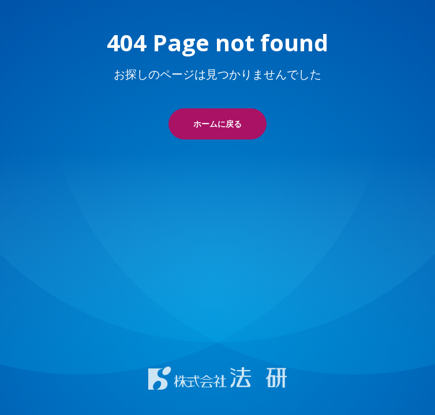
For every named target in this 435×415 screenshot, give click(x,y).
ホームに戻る (217, 123)
